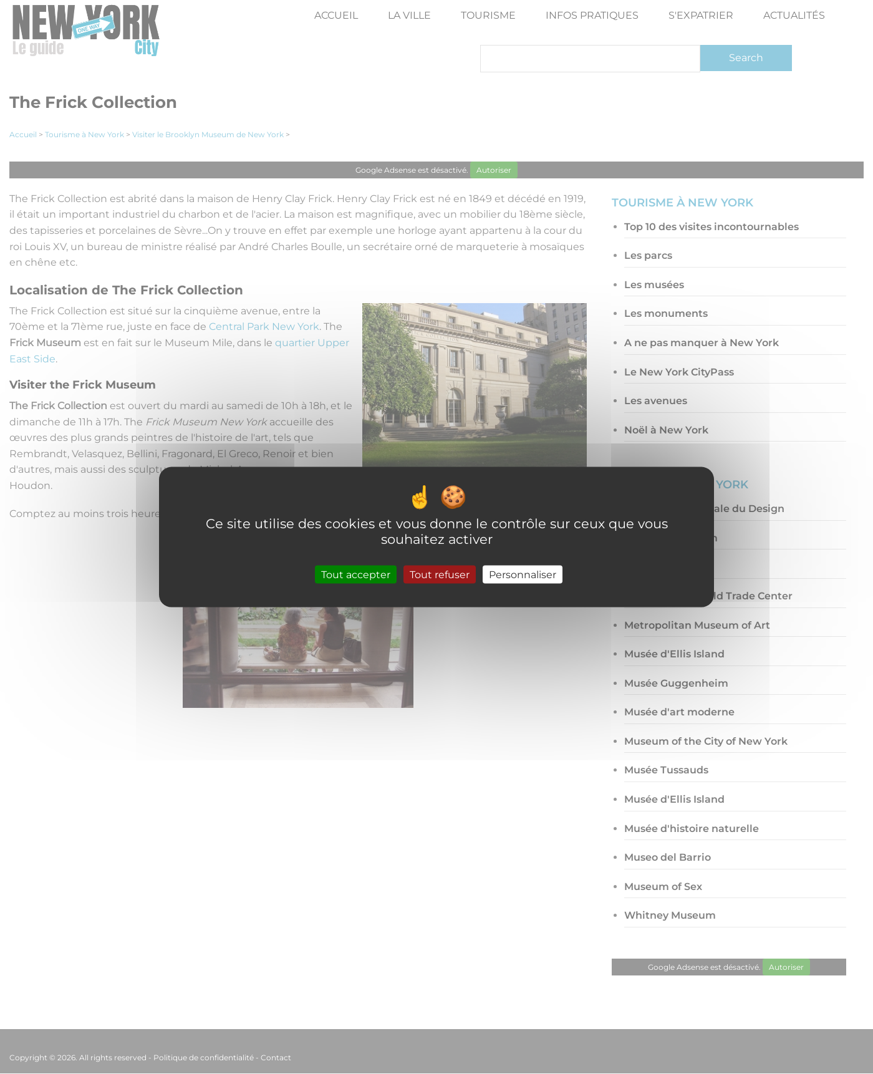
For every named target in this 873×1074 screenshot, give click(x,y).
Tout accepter (355, 574)
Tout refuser (440, 574)
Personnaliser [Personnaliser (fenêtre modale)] (522, 574)
